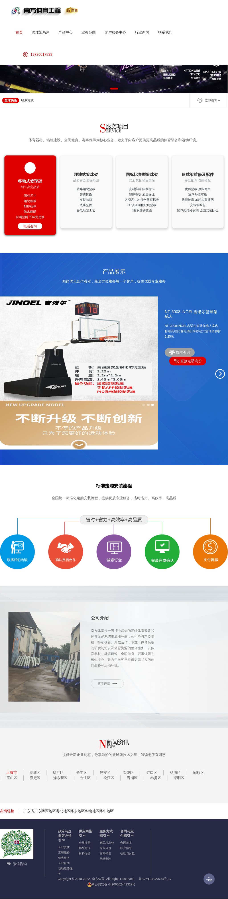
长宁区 (81, 772)
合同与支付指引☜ (127, 833)
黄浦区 (35, 772)
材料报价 (84, 853)
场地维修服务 (65, 871)
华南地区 (92, 811)
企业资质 (64, 847)
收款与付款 (127, 853)
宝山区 (11, 778)
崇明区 (179, 778)
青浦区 (132, 778)
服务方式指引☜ (106, 833)
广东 (37, 811)
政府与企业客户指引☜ (64, 835)
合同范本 (126, 842)
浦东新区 (60, 778)
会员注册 (84, 842)
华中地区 (107, 811)
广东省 (28, 811)
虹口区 (152, 772)
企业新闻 (64, 863)
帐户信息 (126, 848)
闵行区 (198, 772)
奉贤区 (155, 778)
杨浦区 (175, 772)
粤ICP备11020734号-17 (154, 879)
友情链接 (7, 811)
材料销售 (105, 853)
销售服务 (64, 857)
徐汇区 (58, 772)
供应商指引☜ (85, 833)
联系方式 (27, 100)
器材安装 (105, 858)
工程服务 (64, 852)
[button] (220, 373)
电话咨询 (30, 226)
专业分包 (105, 848)
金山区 (85, 778)
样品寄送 (84, 848)
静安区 (105, 772)
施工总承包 (107, 842)
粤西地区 (49, 811)
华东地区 (78, 811)
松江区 (109, 778)
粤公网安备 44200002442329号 (111, 884)
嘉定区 (35, 778)
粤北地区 (63, 811)
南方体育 (98, 879)
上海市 (11, 772)
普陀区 (128, 772)
